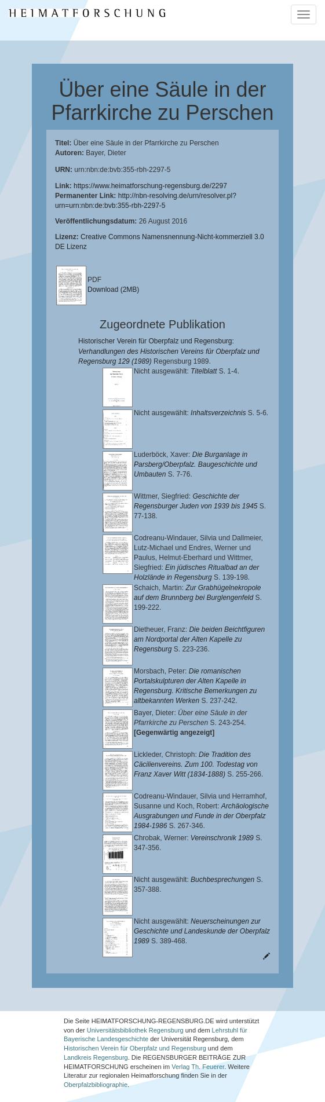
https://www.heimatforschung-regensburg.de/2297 (150, 186)
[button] (3, 1098)
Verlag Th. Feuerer (197, 1058)
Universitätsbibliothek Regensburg (135, 1022)
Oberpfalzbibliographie (95, 1076)
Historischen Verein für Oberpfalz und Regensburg (135, 1040)
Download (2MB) (113, 289)
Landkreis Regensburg (96, 1049)
